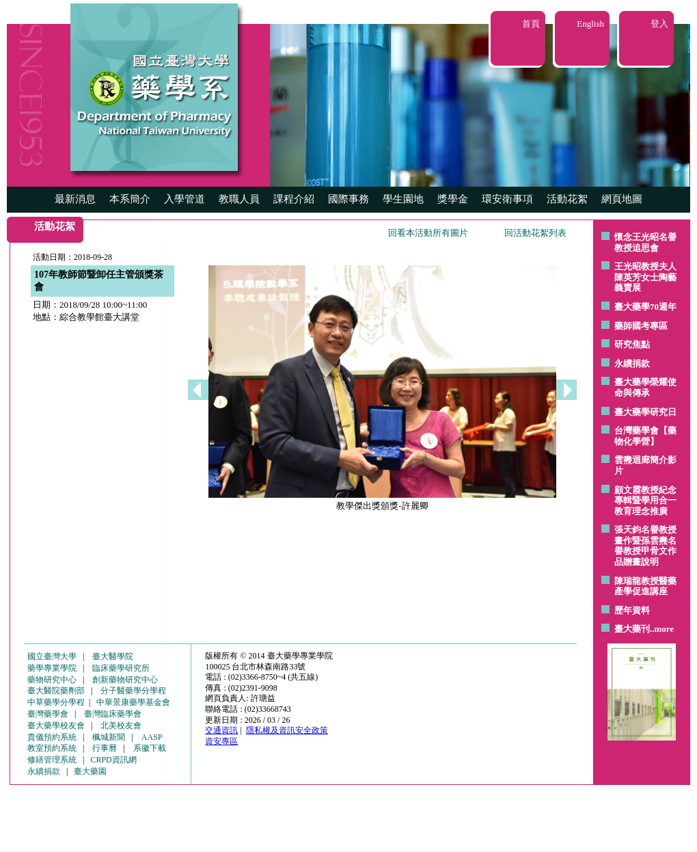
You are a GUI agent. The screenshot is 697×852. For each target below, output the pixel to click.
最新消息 (75, 199)
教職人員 (239, 199)
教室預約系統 (52, 748)
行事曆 (104, 748)
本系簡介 (129, 199)
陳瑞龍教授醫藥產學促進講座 (645, 586)
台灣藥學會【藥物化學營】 (645, 436)
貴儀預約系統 (52, 737)
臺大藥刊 (632, 629)
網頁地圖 (621, 199)
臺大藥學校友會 (56, 725)
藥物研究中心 (52, 679)
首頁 (531, 23)
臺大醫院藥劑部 (56, 690)
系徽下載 (149, 748)
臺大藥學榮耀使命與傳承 (645, 387)
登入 (659, 23)
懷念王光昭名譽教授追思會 (645, 242)
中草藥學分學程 (56, 702)
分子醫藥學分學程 (133, 690)
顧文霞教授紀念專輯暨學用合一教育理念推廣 (645, 500)
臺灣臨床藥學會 (112, 714)
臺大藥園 (90, 771)
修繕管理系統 (52, 759)
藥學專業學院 (52, 668)
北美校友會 (120, 725)
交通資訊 (221, 730)
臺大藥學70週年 (645, 307)
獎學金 (452, 199)
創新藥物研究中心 (125, 679)
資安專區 (221, 741)
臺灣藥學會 (47, 714)
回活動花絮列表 (535, 233)
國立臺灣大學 (52, 656)
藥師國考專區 (641, 326)
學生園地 (403, 199)
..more (662, 629)
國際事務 (348, 199)
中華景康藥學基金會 (133, 702)
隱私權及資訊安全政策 (287, 730)
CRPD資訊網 (113, 759)
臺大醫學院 (112, 656)
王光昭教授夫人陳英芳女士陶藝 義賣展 (645, 277)
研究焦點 (632, 344)
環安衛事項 (507, 199)
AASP (152, 737)
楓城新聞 (108, 737)
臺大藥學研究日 (645, 412)
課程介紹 (293, 199)
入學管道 (184, 199)
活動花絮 (567, 199)
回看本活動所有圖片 (428, 233)
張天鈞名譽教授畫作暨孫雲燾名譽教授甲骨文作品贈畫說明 (645, 545)
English (590, 23)
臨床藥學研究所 (121, 668)
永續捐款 (632, 363)
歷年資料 (632, 610)
